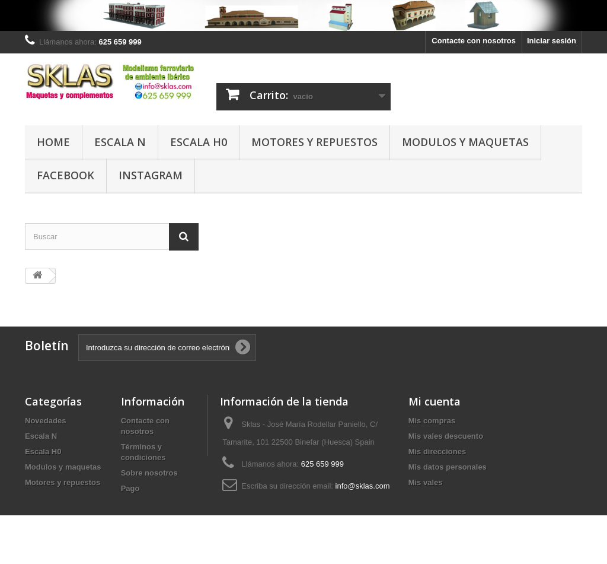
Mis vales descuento (445, 436)
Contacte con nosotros (474, 40)
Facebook (65, 175)
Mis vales (425, 482)
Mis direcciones (437, 451)
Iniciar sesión (551, 40)
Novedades (45, 420)
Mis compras (431, 420)
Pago (130, 488)
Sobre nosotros (149, 472)
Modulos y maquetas (465, 142)
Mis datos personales (447, 466)
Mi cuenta (434, 401)
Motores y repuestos (314, 142)
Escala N (120, 142)
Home (53, 142)
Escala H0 (198, 142)
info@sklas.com (363, 485)
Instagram (151, 175)
